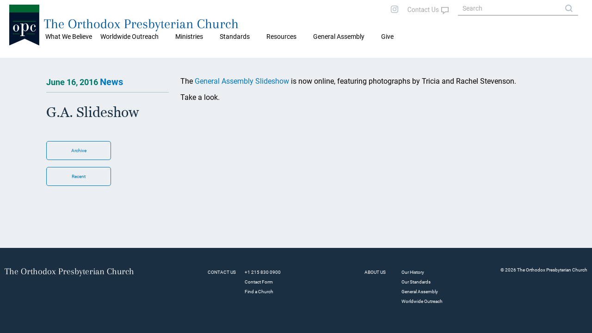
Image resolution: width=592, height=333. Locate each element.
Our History (412, 272)
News (111, 81)
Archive (78, 150)
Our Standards (416, 281)
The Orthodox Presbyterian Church (141, 23)
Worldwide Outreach (422, 301)
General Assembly (338, 36)
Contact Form (259, 281)
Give (387, 36)
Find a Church (259, 291)
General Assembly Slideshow (243, 81)
